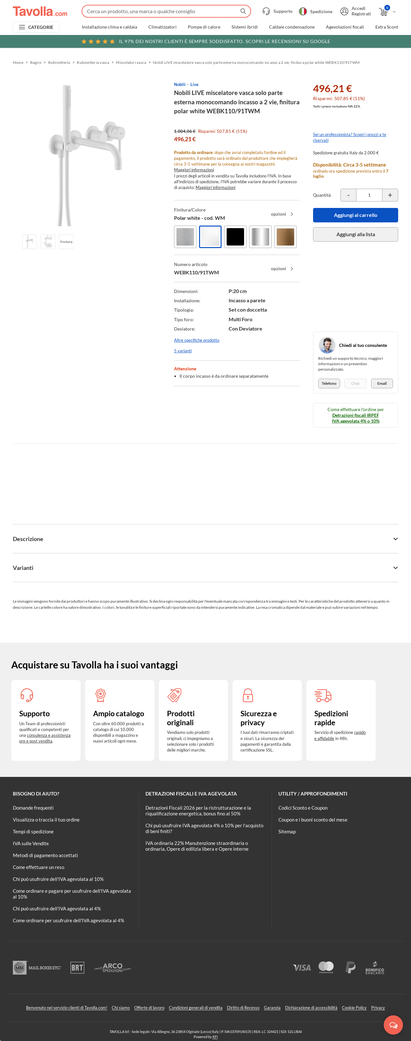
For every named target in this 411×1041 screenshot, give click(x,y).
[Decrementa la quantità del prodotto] (348, 195)
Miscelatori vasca (131, 62)
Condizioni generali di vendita (196, 1007)
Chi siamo (121, 1007)
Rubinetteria (59, 62)
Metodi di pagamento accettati (45, 855)
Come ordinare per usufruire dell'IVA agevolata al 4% (68, 920)
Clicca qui (356, 41)
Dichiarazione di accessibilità (311, 1007)
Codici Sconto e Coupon (303, 808)
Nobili (180, 84)
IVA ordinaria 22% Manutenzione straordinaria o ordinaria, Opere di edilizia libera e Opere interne (197, 846)
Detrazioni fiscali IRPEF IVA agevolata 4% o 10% (356, 418)
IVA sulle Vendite (31, 843)
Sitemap (287, 831)
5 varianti (183, 350)
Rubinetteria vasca (93, 62)
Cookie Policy (354, 1007)
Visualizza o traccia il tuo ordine (46, 819)
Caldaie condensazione (292, 27)
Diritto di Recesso (243, 1007)
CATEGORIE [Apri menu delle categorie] (41, 27)
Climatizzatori (162, 27)
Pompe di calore (204, 27)
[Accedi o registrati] (355, 11)
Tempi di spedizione (33, 831)
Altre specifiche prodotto (196, 340)
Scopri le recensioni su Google (206, 41)
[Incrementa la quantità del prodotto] (390, 195)
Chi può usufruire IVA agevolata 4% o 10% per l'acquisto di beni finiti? (204, 828)
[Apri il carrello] (387, 12)
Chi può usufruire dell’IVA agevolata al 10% (58, 879)
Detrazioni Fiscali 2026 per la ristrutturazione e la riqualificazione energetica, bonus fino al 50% (198, 810)
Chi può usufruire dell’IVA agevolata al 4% (57, 908)
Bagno (35, 62)
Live (194, 84)
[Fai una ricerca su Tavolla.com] (166, 11)
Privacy (378, 1007)
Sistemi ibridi (245, 27)
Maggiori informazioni (194, 169)
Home (18, 62)
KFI (215, 1037)
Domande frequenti (33, 808)
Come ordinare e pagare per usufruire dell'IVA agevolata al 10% (72, 893)
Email (382, 383)
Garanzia (272, 1007)
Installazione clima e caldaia (109, 27)
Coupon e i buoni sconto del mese (312, 819)
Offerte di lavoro (149, 1007)
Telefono (329, 383)
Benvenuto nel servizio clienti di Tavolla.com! (66, 1007)
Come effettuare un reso (38, 867)
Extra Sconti (387, 27)
